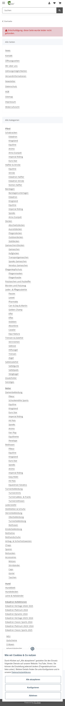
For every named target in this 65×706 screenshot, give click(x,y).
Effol (11, 313)
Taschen (12, 577)
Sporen (8, 549)
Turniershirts (15, 493)
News (7, 50)
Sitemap (9, 96)
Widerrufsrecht (12, 107)
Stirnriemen (14, 341)
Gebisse (12, 345)
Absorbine (13, 325)
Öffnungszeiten (12, 60)
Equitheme (14, 436)
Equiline (12, 144)
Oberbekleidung (16, 517)
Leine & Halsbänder (14, 595)
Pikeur (11, 396)
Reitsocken (10, 553)
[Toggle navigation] (3, 1)
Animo (12, 148)
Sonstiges (9, 382)
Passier (12, 293)
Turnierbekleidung (14, 488)
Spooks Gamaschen (18, 261)
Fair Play (12, 432)
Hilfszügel (13, 349)
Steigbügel (13, 374)
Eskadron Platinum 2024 (16, 610)
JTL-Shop (37, 702)
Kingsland (13, 140)
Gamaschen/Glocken (14, 245)
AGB (7, 91)
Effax (11, 317)
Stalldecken (14, 241)
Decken (8, 221)
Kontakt (8, 55)
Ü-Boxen (10, 644)
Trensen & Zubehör (14, 337)
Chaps (8, 545)
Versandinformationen (15, 76)
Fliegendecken (15, 233)
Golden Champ (15, 309)
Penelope (13, 440)
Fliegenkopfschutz (13, 269)
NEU (8, 636)
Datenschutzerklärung (21, 672)
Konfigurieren (33, 687)
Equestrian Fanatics (18, 484)
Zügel (11, 358)
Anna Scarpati (15, 152)
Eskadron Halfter (16, 176)
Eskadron (13, 136)
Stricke (12, 172)
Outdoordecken (16, 237)
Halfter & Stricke (12, 164)
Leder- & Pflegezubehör (16, 289)
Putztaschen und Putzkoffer (18, 281)
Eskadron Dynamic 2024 (16, 614)
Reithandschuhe (13, 537)
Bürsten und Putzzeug (15, 285)
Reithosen (10, 444)
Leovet (12, 297)
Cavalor (12, 329)
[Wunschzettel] (54, 3)
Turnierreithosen (16, 501)
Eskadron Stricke (16, 181)
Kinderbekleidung (13, 529)
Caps (11, 569)
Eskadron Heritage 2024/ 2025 (19, 606)
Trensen (12, 354)
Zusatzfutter (11, 378)
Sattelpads (13, 370)
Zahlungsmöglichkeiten (16, 71)
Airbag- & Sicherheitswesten (18, 541)
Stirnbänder (14, 565)
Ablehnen (33, 695)
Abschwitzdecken (17, 225)
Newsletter (10, 81)
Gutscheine (11, 640)
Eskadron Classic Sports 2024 (18, 622)
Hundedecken (11, 591)
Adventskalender (14, 648)
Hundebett (10, 587)
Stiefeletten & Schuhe (15, 509)
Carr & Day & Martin (18, 305)
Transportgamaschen (18, 257)
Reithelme (10, 533)
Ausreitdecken (15, 229)
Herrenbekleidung (13, 513)
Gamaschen (14, 249)
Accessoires (10, 557)
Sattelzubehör (11, 362)
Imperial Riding (16, 156)
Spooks (12, 213)
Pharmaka (13, 301)
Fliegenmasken (15, 273)
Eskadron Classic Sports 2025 (18, 630)
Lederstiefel (10, 505)
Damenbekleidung (13, 392)
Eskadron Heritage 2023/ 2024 (19, 618)
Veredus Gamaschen (18, 265)
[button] (49, 3)
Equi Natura (14, 333)
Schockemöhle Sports (18, 400)
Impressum (10, 101)
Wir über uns (11, 66)
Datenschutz (11, 86)
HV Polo (12, 420)
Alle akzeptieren (33, 679)
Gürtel (11, 573)
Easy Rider (13, 476)
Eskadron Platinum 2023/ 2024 (19, 626)
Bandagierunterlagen (18, 193)
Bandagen (10, 189)
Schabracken (11, 132)
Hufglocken (14, 253)
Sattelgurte (14, 366)
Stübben (13, 321)
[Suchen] (29, 10)
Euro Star (13, 160)
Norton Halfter (15, 185)
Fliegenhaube (15, 277)
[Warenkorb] (60, 3)
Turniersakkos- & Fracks (20, 497)
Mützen (12, 561)
